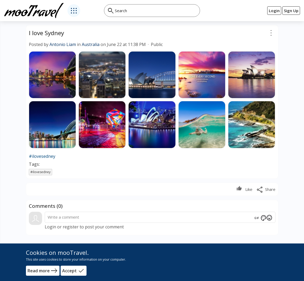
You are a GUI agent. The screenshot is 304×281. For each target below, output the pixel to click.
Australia (90, 44)
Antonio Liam (62, 44)
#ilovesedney (42, 156)
